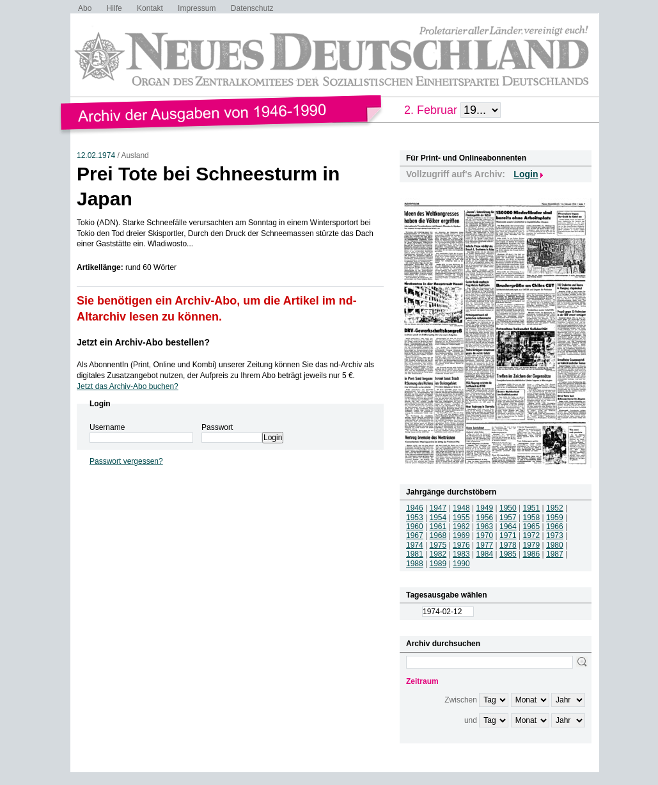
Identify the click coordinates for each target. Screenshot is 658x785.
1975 (438, 545)
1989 (438, 563)
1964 (508, 526)
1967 (414, 535)
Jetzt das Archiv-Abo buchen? (127, 386)
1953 (414, 517)
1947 (438, 508)
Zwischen (460, 699)
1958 (531, 517)
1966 (554, 526)
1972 (531, 535)
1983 (461, 554)
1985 (508, 554)
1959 (554, 517)
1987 (554, 554)
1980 (554, 545)
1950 (508, 508)
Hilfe (114, 8)
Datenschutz (252, 8)
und (470, 720)
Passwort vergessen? (126, 461)
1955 (461, 517)
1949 (485, 508)
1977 (485, 545)
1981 (414, 554)
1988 (414, 563)
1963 (485, 526)
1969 (461, 535)
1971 (508, 535)
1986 (531, 554)
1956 (485, 517)
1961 (438, 526)
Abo (84, 8)
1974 (414, 545)
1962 (461, 526)
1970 (485, 535)
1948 (461, 508)
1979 (531, 545)
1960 (414, 526)
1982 (438, 554)
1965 (531, 526)
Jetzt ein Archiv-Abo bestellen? (143, 342)
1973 (554, 535)
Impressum (196, 8)
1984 (485, 554)
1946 (414, 508)
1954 (438, 517)
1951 (531, 508)
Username (107, 427)
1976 (461, 545)
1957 (508, 517)
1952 (554, 508)
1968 (438, 535)
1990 (461, 563)
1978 (508, 545)
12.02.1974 (96, 155)
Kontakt (150, 8)
